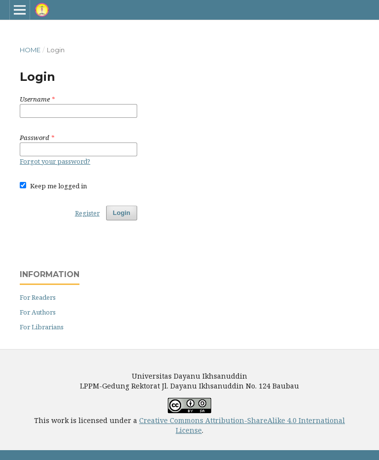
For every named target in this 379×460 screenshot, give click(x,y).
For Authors (38, 312)
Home (30, 50)
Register (87, 213)
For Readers (38, 297)
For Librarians (42, 326)
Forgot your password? (55, 161)
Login (121, 212)
